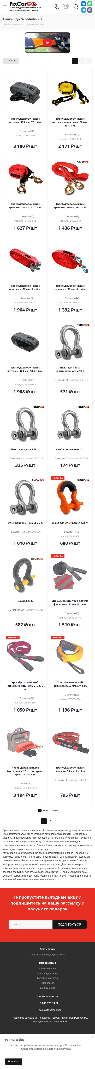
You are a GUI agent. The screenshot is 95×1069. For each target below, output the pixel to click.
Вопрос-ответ (47, 987)
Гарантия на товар (47, 978)
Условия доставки (47, 973)
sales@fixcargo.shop (50, 1010)
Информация (47, 962)
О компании (47, 949)
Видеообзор (47, 982)
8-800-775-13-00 (49, 1003)
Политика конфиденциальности (47, 954)
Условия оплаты (47, 968)
